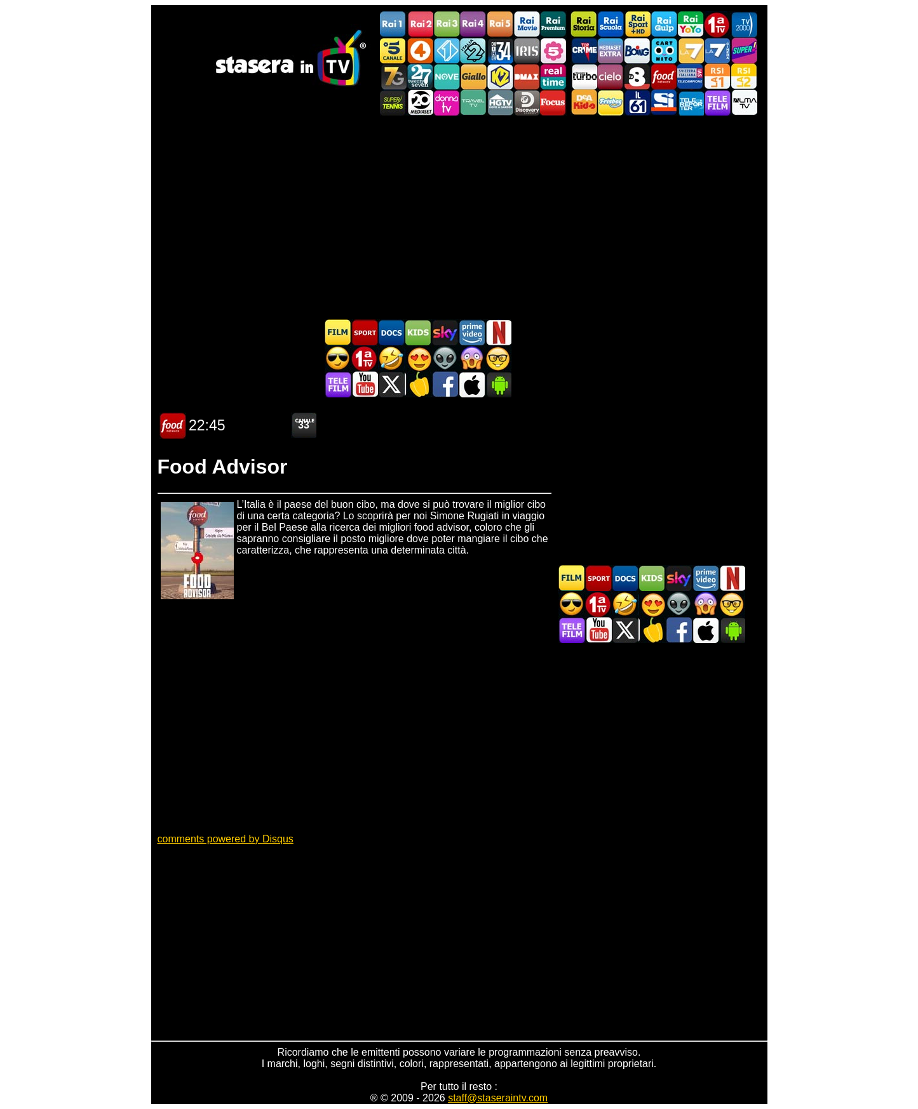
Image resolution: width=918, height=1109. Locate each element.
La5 (553, 50)
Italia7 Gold (393, 76)
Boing (637, 50)
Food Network (664, 76)
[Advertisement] (459, 217)
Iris (526, 50)
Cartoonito (664, 50)
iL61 (637, 103)
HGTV (500, 103)
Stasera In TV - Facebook (444, 384)
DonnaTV (446, 103)
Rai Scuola (610, 24)
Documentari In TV (391, 332)
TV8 (637, 76)
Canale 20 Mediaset (420, 103)
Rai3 (446, 24)
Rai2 (420, 24)
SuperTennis (393, 103)
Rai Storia (583, 24)
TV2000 (744, 24)
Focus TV (553, 103)
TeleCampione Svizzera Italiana (690, 76)
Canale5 (393, 50)
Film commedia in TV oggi (391, 358)
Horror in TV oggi (471, 358)
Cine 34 (500, 50)
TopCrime (583, 50)
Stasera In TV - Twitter (391, 384)
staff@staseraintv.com (498, 1097)
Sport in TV (364, 332)
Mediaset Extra (610, 50)
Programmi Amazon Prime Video (471, 332)
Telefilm (717, 103)
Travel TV (473, 103)
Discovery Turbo (583, 76)
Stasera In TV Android (498, 384)
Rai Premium (553, 24)
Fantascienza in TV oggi (444, 358)
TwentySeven (420, 76)
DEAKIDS (583, 103)
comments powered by (226, 838)
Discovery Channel (526, 103)
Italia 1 (446, 50)
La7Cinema (717, 50)
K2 (500, 76)
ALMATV (744, 103)
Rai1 (393, 24)
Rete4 (420, 50)
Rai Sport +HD (637, 24)
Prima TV (717, 24)
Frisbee (610, 103)
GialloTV (473, 76)
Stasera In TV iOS (471, 384)
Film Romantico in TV (418, 358)
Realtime (553, 76)
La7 (690, 50)
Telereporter (690, 103)
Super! (744, 50)
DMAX (526, 76)
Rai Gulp (664, 24)
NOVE (446, 76)
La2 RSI (744, 76)
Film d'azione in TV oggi (338, 358)
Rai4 (473, 24)
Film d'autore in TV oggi (498, 358)
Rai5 (500, 24)
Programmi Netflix (498, 332)
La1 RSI (717, 76)
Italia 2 (473, 50)
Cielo (610, 76)
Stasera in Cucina (418, 384)
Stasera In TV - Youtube (364, 384)
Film (338, 332)
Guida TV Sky (444, 332)
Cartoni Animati (418, 332)
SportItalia (664, 103)
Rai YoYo (690, 24)
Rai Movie (526, 24)
